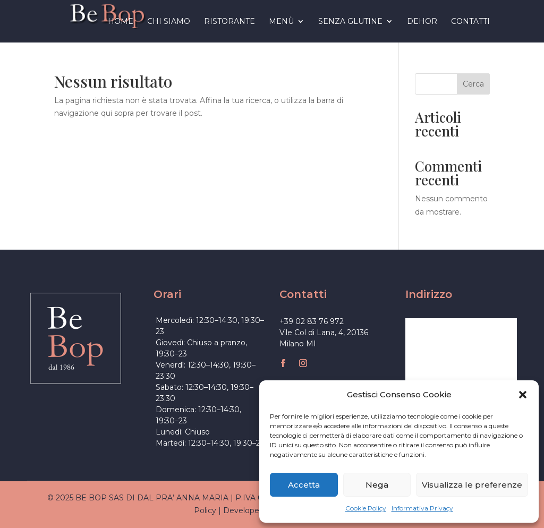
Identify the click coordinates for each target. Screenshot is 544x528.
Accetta (304, 485)
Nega (377, 485)
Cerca (473, 84)
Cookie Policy (365, 508)
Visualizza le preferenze (472, 485)
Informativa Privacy (422, 508)
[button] (522, 394)
